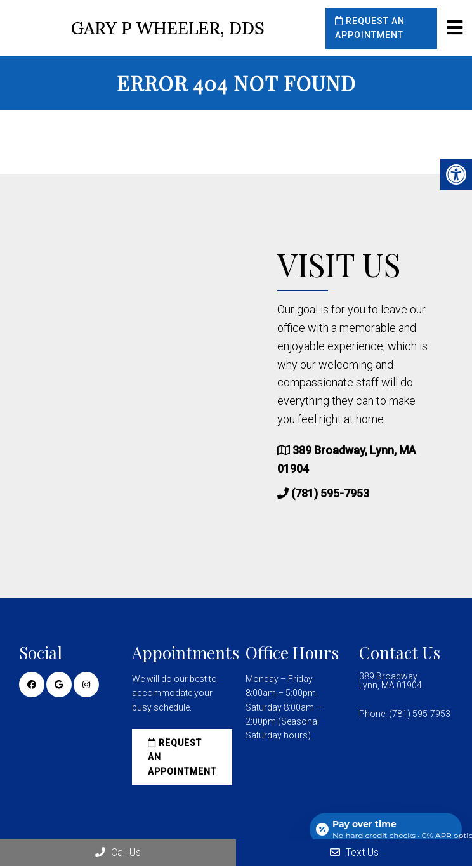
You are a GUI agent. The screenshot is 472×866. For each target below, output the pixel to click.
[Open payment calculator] (386, 829)
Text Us (354, 852)
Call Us (118, 852)
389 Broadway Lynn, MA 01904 (390, 681)
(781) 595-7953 (330, 493)
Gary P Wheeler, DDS (168, 28)
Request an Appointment (370, 28)
